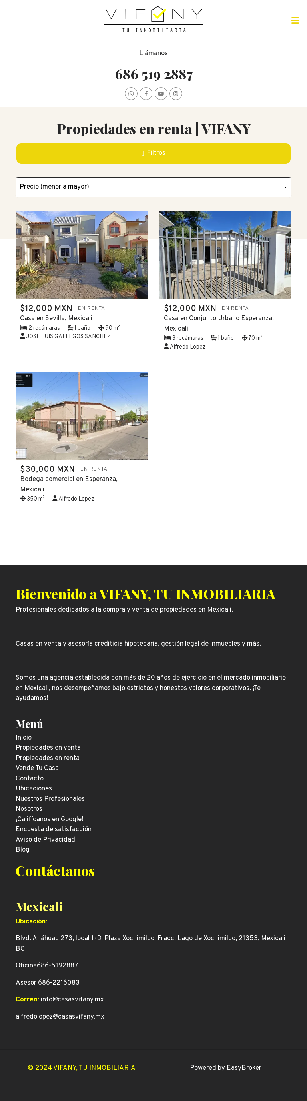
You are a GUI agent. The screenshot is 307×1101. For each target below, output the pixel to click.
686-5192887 (57, 965)
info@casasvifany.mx (72, 999)
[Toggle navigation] (295, 21)
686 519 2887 (154, 73)
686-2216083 (59, 983)
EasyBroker (244, 1068)
